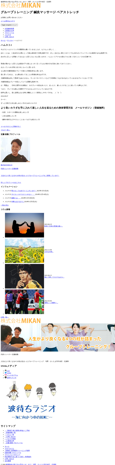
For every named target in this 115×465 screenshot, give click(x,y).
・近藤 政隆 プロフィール (14, 443)
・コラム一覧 (9, 434)
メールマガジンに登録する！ (11, 126)
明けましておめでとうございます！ (24, 191)
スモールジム (9, 448)
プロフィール (9, 33)
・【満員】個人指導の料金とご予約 (17, 430)
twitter (8, 373)
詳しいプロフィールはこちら (11, 182)
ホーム (7, 446)
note (7, 371)
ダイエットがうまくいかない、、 (23, 194)
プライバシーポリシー (12, 455)
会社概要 (8, 461)
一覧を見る (5, 205)
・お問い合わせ (10, 437)
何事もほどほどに (17, 201)
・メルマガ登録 (10, 439)
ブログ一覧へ (5, 130)
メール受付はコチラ (8, 21)
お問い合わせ (9, 37)
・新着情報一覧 (10, 432)
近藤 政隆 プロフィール (13, 452)
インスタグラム (11, 375)
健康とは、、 (16, 198)
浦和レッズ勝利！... (51, 303)
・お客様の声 (9, 441)
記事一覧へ (5, 317)
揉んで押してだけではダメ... (54, 277)
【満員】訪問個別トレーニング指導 (17, 450)
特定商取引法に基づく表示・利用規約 (18, 457)
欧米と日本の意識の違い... (53, 226)
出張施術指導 (9, 28)
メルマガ (8, 35)
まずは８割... (48, 252)
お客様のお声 (9, 31)
